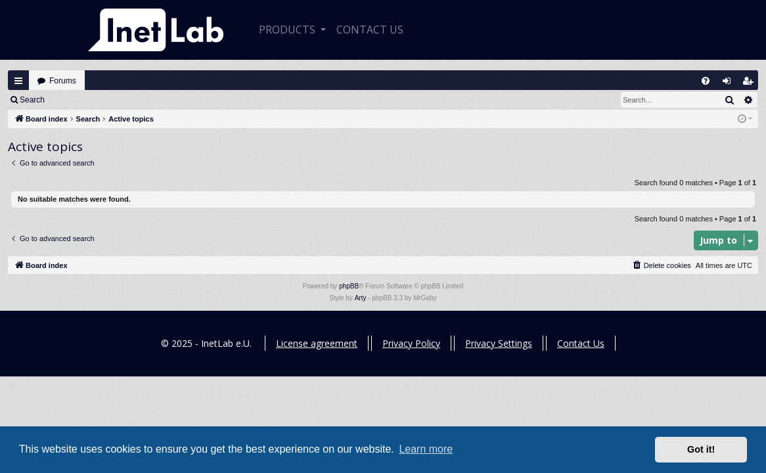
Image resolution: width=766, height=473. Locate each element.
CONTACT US (369, 29)
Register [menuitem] (751, 83)
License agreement (316, 343)
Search (32, 99)
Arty (361, 298)
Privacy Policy (411, 343)
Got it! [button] (701, 449)
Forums (62, 80)
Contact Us (580, 343)
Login (73, 99)
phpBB (349, 286)
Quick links (18, 80)
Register (117, 99)
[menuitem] (705, 80)
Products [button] (288, 29)
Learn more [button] (426, 449)
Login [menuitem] (730, 83)
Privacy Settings (498, 343)
